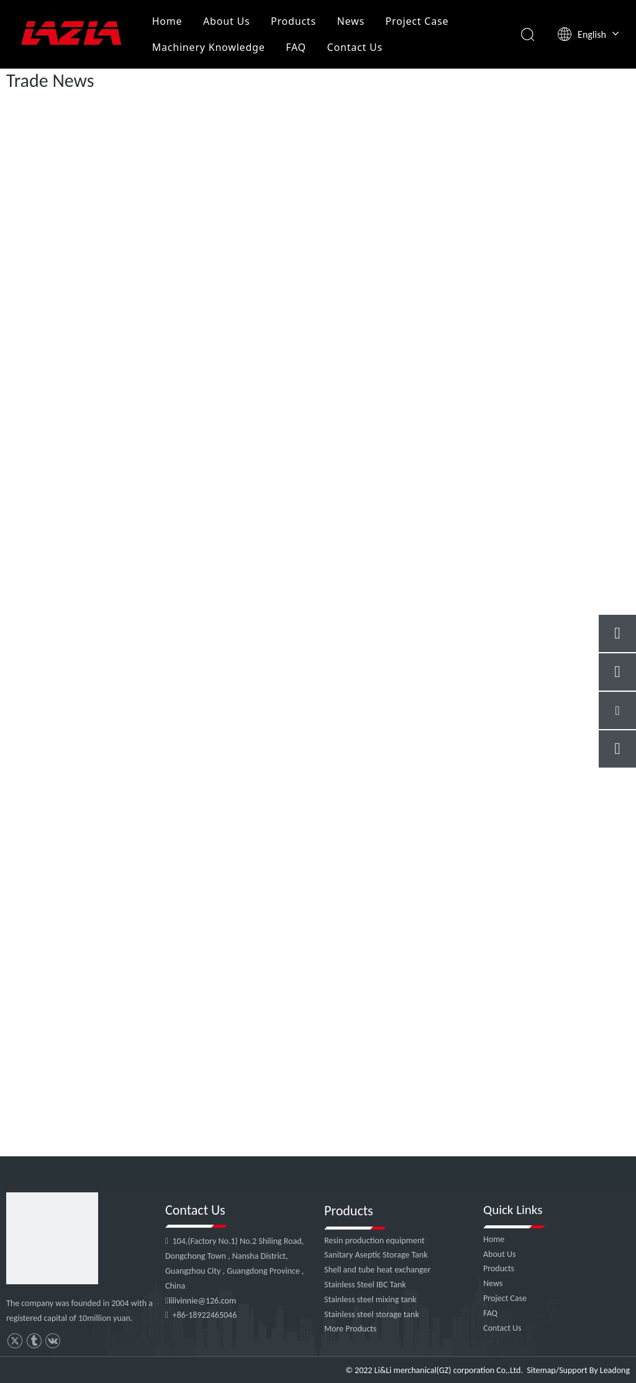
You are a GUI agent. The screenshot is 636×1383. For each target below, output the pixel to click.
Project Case (416, 21)
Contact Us (355, 47)
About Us (226, 21)
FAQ (296, 47)
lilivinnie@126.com (202, 1300)
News (351, 21)
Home (167, 21)
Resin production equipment (374, 1240)
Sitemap (541, 1370)
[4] (52, 1238)
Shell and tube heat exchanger (377, 1269)
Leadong (615, 1370)
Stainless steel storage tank (371, 1314)
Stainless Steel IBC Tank (365, 1284)
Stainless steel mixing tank (370, 1299)
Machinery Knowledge (208, 47)
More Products (350, 1328)
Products (293, 21)
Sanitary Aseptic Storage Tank (376, 1254)
